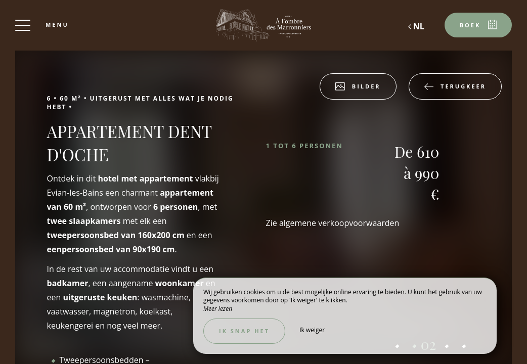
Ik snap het (244, 331)
